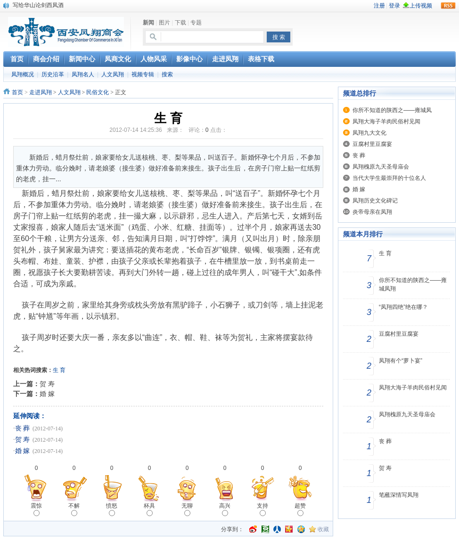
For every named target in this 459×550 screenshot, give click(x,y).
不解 (74, 509)
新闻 (148, 22)
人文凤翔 (112, 74)
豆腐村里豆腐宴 (372, 144)
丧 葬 (22, 428)
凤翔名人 (83, 74)
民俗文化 (97, 92)
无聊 (187, 509)
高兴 (224, 509)
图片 (164, 22)
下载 (180, 22)
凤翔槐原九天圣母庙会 (380, 166)
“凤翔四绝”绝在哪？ (403, 307)
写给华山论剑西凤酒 (38, 5)
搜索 (167, 74)
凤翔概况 (22, 74)
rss (448, 5)
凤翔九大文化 (369, 132)
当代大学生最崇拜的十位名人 (389, 178)
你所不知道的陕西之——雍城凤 (392, 110)
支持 (262, 509)
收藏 (323, 529)
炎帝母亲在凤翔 (372, 212)
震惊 (36, 509)
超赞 (300, 509)
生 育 (385, 253)
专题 (196, 22)
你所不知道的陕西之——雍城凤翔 (413, 284)
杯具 (149, 509)
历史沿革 (52, 74)
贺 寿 (47, 384)
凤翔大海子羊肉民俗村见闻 (386, 121)
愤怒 (111, 509)
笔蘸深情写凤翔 (398, 495)
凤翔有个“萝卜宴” (400, 360)
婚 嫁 (47, 393)
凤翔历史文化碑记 (375, 200)
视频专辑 (142, 74)
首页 (17, 92)
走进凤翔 (40, 92)
